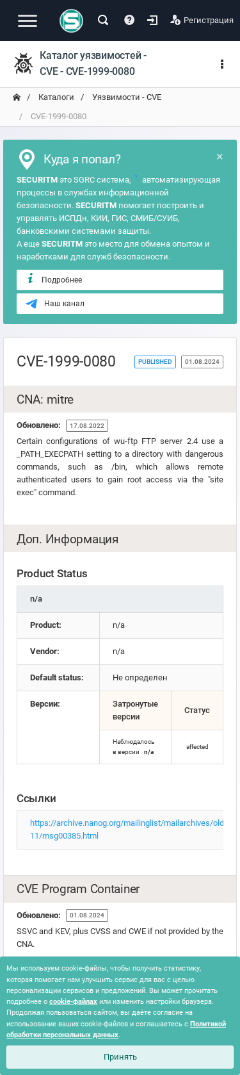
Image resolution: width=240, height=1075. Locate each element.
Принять (120, 1057)
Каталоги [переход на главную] (55, 97)
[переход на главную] (16, 97)
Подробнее (53, 279)
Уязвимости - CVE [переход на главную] (125, 97)
